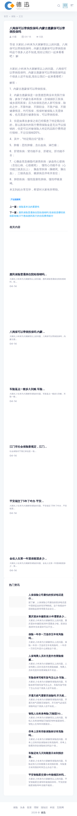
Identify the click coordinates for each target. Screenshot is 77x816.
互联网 (60, 807)
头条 (22, 807)
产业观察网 (15, 199)
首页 (6, 16)
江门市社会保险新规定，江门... (28, 446)
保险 (13, 16)
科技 (52, 807)
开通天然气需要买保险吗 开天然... (47, 695)
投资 (29, 807)
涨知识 (44, 807)
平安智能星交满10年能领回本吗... (47, 774)
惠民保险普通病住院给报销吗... (28, 274)
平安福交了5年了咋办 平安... (27, 501)
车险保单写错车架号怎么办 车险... (47, 677)
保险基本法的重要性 (29, 206)
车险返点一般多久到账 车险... (27, 389)
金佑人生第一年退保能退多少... (28, 558)
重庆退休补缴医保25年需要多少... (47, 616)
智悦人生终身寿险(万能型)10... (46, 713)
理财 (36, 807)
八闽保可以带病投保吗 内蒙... (27, 331)
